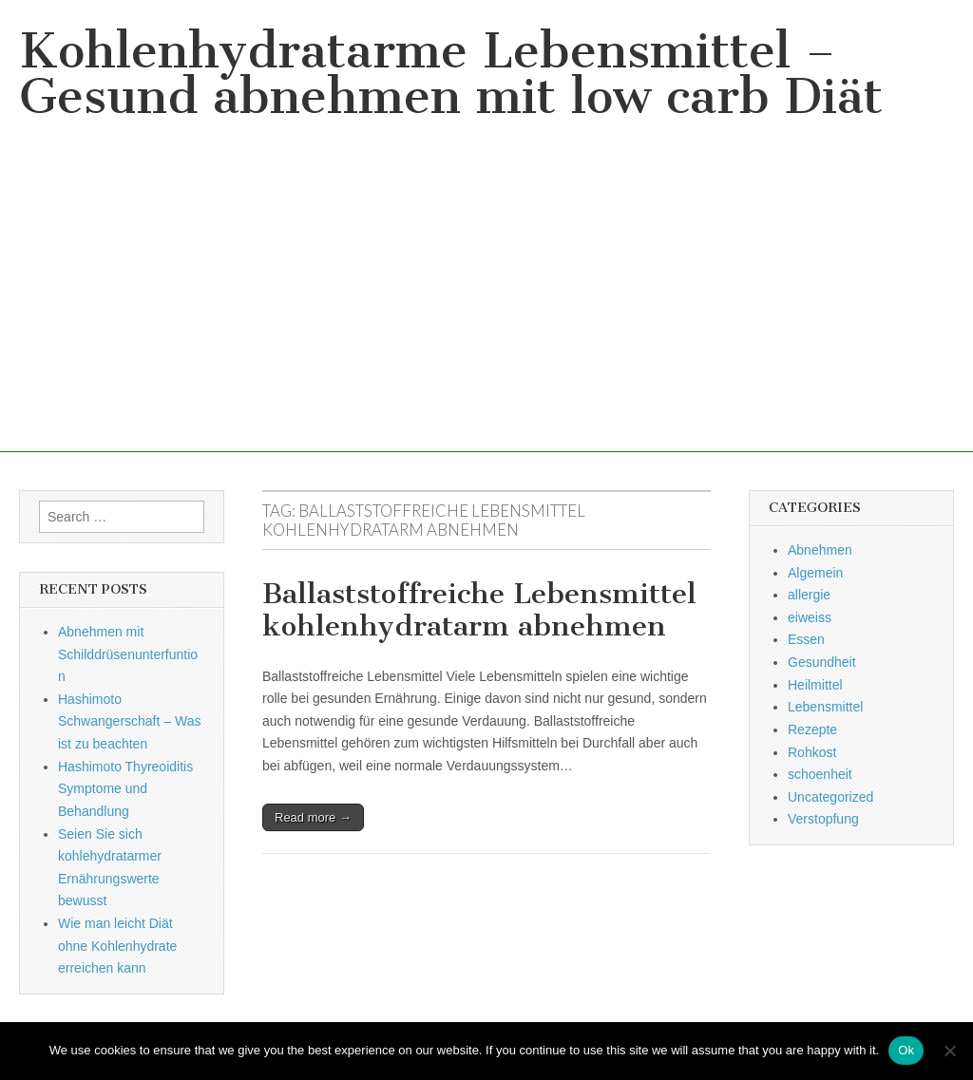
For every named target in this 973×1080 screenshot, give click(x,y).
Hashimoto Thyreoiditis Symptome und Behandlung (125, 789)
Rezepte (812, 729)
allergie (809, 594)
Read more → (313, 817)
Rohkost (812, 752)
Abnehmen (820, 550)
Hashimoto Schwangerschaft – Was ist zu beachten (129, 721)
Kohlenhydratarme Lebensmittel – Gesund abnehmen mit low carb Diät (451, 73)
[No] (949, 1050)
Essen (806, 639)
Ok (906, 1050)
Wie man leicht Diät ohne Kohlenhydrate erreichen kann (117, 946)
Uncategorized (830, 797)
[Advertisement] (486, 319)
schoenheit (820, 774)
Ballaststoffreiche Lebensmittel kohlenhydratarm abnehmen (479, 610)
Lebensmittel (825, 706)
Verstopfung (823, 818)
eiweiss (809, 617)
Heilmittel (815, 684)
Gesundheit (822, 662)
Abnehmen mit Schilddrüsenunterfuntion (128, 654)
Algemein (815, 572)
